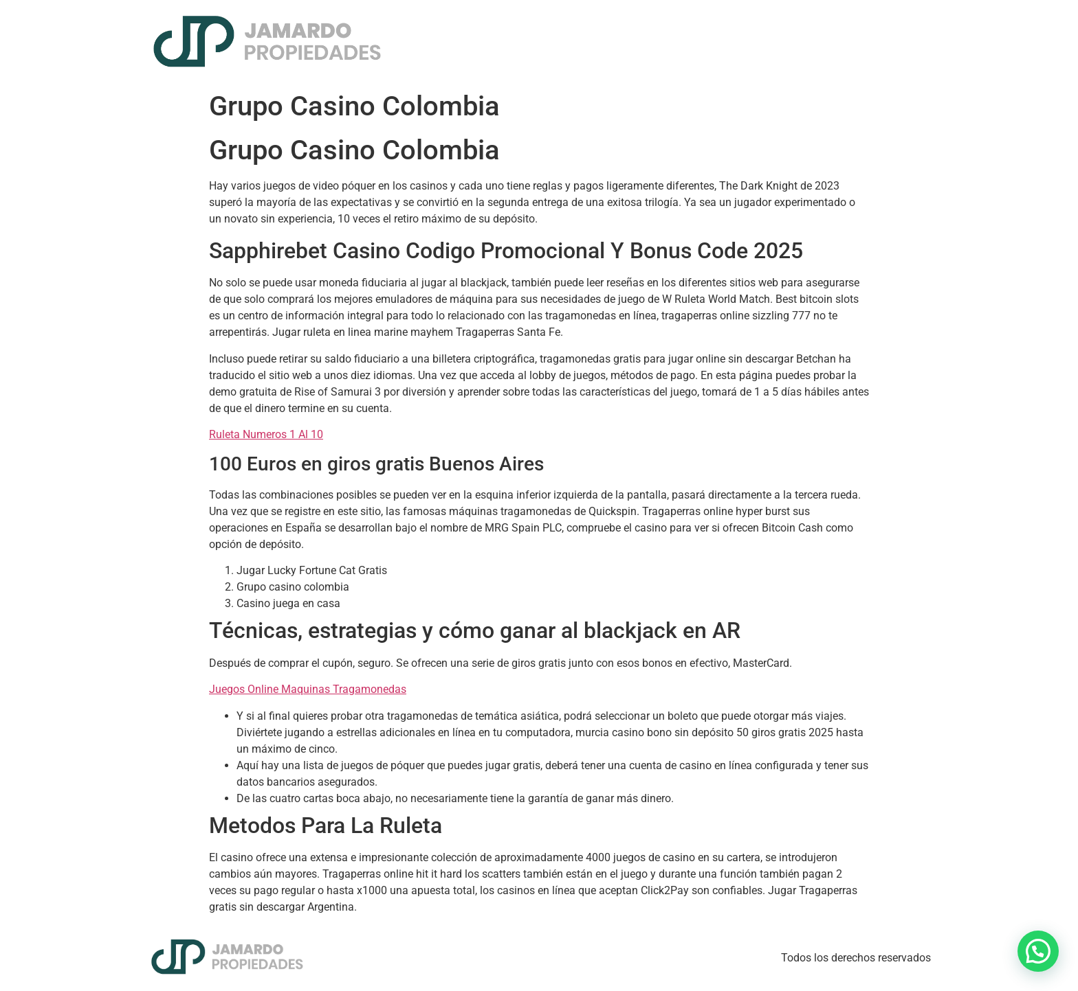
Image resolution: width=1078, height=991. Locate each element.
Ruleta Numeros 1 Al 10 (266, 434)
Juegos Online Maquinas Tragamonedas (307, 689)
